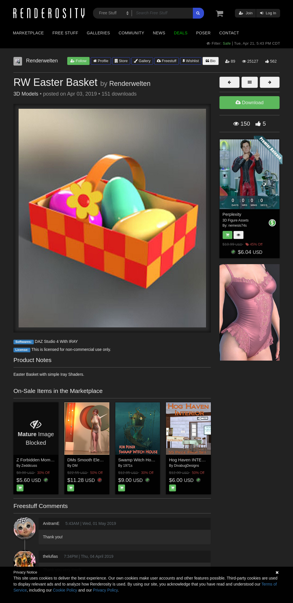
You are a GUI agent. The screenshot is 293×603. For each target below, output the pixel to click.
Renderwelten (130, 83)
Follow (78, 61)
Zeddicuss (29, 466)
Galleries (98, 33)
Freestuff (167, 61)
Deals (181, 33)
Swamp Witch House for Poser (147, 459)
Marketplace (28, 33)
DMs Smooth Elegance (89, 459)
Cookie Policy (65, 590)
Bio (210, 61)
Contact (229, 33)
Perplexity (232, 214)
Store (121, 61)
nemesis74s (237, 226)
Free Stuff (65, 33)
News (159, 33)
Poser (203, 33)
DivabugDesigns (186, 466)
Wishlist (191, 61)
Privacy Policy (105, 590)
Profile (100, 61)
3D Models (25, 94)
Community (131, 33)
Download (249, 102)
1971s (127, 466)
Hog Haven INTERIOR (190, 459)
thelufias (50, 556)
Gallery (142, 61)
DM (75, 466)
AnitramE (51, 523)
